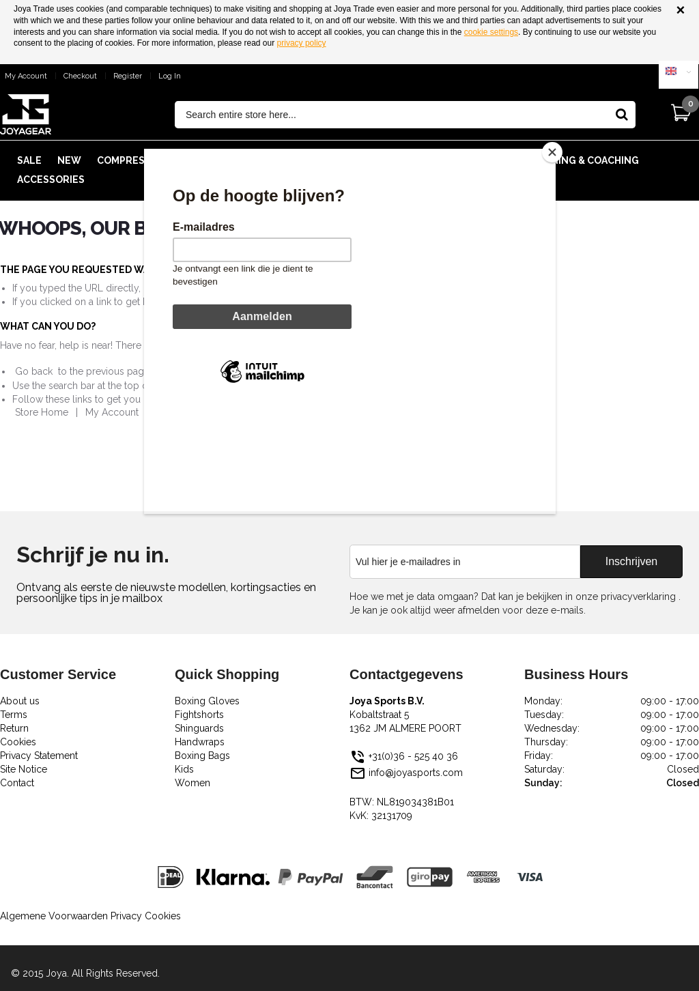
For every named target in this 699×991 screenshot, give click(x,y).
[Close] (552, 152)
